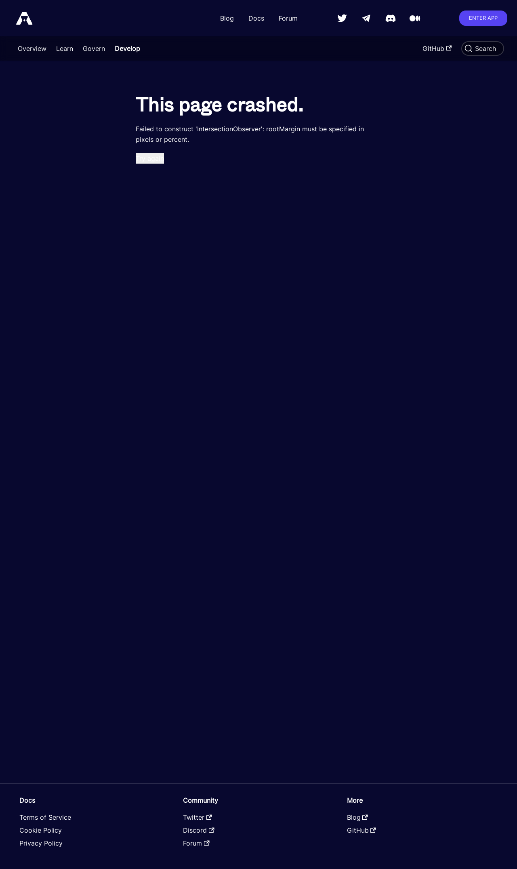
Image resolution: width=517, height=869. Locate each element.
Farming (28, 190)
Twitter (197, 817)
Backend (24, 117)
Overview (32, 48)
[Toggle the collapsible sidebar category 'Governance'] (105, 278)
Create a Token (39, 175)
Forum (288, 18)
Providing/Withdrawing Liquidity (56, 223)
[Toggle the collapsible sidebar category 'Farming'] (105, 189)
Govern (94, 48)
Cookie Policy (40, 830)
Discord (198, 830)
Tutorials (24, 132)
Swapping (31, 308)
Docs (256, 18)
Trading (27, 161)
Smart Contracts (36, 88)
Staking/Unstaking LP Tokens (54, 246)
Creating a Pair (44, 204)
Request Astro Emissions (54, 322)
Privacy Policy (41, 843)
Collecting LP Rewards (459, 113)
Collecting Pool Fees (457, 89)
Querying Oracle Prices (51, 351)
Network (29, 146)
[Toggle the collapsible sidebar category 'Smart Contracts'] (105, 88)
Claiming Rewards (48, 264)
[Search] (482, 48)
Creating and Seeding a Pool (60, 293)
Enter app (483, 18)
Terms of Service (45, 817)
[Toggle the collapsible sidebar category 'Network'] (105, 146)
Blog (227, 18)
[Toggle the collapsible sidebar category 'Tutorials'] (105, 131)
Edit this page (154, 715)
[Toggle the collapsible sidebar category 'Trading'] (105, 160)
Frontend (25, 103)
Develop (127, 48)
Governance (34, 279)
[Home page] (135, 73)
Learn (64, 48)
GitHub (437, 48)
